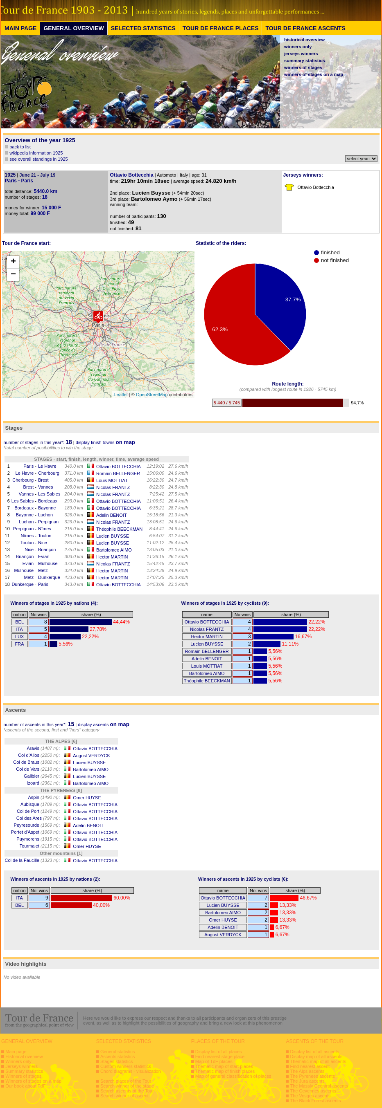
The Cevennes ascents (313, 1090)
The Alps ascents (307, 1071)
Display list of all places (218, 1051)
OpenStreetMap (152, 394)
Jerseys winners (21, 1066)
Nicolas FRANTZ (113, 487)
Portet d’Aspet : (35, 832)
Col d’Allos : (39, 755)
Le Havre (47, 466)
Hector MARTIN (112, 556)
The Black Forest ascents (315, 1100)
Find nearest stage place (219, 1056)
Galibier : (42, 776)
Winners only (18, 1061)
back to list (20, 146)
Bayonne (47, 507)
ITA (19, 629)
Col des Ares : (38, 818)
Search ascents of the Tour (127, 1090)
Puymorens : (38, 839)
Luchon (45, 514)
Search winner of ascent (124, 1095)
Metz (43, 570)
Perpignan (48, 521)
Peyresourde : (37, 825)
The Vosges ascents (310, 1095)
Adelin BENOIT (111, 515)
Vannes (45, 486)
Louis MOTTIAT (112, 480)
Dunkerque (49, 577)
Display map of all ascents (316, 1056)
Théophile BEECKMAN (119, 529)
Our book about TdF (25, 1085)
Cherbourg (48, 473)
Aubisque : (40, 804)
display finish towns (105, 442)
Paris (28, 466)
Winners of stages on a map (33, 1081)
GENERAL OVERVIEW (73, 28)
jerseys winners (301, 53)
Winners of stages (23, 1076)
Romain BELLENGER (118, 473)
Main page (15, 1051)
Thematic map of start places (224, 1066)
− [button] (13, 275)
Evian (44, 556)
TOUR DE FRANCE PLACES (221, 28)
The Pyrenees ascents (312, 1076)
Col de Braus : (36, 762)
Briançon (47, 549)
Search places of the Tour (125, 1081)
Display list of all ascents (314, 1051)
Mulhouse (48, 563)
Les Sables (49, 493)
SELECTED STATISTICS (143, 28)
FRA (19, 643)
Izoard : (43, 783)
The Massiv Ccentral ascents (319, 1085)
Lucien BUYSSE (112, 536)
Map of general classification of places (233, 1076)
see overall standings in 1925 (38, 159)
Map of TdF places (214, 1061)
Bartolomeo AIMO (114, 549)
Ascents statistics (117, 1056)
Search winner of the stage (127, 1085)
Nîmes (44, 528)
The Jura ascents (307, 1081)
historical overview (304, 39)
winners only (298, 46)
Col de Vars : (38, 769)
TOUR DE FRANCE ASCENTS (305, 28)
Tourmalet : (40, 845)
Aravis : (43, 748)
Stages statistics (116, 1061)
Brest (43, 480)
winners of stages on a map (313, 74)
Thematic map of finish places (225, 1071)
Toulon (44, 535)
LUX (19, 636)
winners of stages (303, 67)
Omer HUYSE (87, 797)
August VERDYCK (91, 755)
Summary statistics (24, 1071)
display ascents (103, 724)
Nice (42, 542)
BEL (19, 621)
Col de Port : (38, 811)
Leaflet (121, 394)
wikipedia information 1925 (36, 152)
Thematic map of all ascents (318, 1061)
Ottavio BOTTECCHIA (118, 466)
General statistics (117, 1051)
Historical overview (24, 1056)
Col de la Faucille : (32, 860)
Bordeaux (47, 500)
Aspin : (44, 797)
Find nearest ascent (310, 1066)
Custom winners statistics (125, 1066)
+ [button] (13, 262)
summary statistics (304, 60)
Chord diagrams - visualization (130, 1071)
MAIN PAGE (20, 28)
